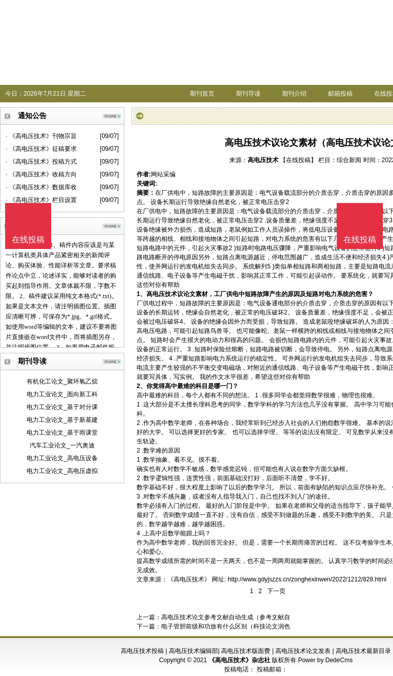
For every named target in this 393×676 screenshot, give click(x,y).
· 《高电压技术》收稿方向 (41, 174)
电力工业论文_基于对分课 (62, 407)
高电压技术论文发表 (303, 651)
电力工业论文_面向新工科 (62, 394)
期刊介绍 (294, 93)
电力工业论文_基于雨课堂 (62, 432)
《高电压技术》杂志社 (239, 660)
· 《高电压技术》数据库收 (41, 187)
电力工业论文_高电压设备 (62, 458)
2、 (141, 386)
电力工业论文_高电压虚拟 (62, 471)
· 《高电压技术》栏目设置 (41, 200)
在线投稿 (359, 239)
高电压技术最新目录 (363, 651)
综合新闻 (349, 160)
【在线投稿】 (298, 160)
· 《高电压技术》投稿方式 (41, 161)
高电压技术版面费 (245, 651)
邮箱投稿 (340, 93)
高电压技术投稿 (142, 651)
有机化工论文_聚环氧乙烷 (62, 381)
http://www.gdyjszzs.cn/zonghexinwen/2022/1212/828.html (307, 579)
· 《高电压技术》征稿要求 (41, 148)
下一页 (276, 591)
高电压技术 (263, 160)
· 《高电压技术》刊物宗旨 (41, 136)
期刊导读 (248, 93)
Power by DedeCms (325, 660)
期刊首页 (202, 93)
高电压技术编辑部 (193, 651)
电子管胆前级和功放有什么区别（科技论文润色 (225, 626)
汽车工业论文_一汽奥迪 (62, 445)
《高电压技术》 (188, 579)
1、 (141, 294)
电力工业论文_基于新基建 (62, 419)
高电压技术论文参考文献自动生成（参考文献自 (225, 617)
